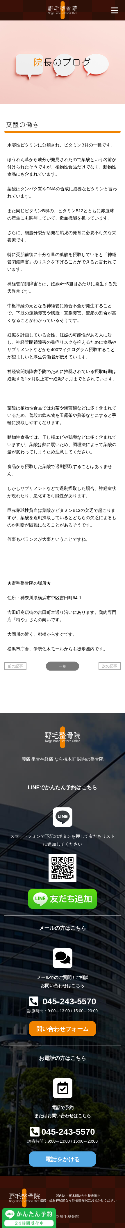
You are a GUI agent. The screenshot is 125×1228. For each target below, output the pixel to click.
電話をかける (62, 1159)
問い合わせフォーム (62, 1029)
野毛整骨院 (69, 1217)
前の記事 (15, 666)
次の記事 (109, 666)
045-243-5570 (68, 1001)
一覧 (62, 666)
